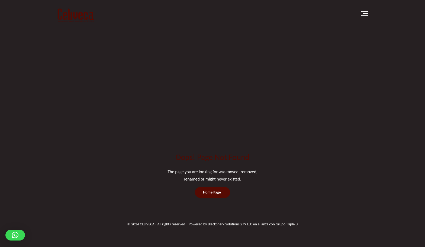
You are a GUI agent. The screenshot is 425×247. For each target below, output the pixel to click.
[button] (15, 235)
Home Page (212, 192)
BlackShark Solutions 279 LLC (230, 224)
